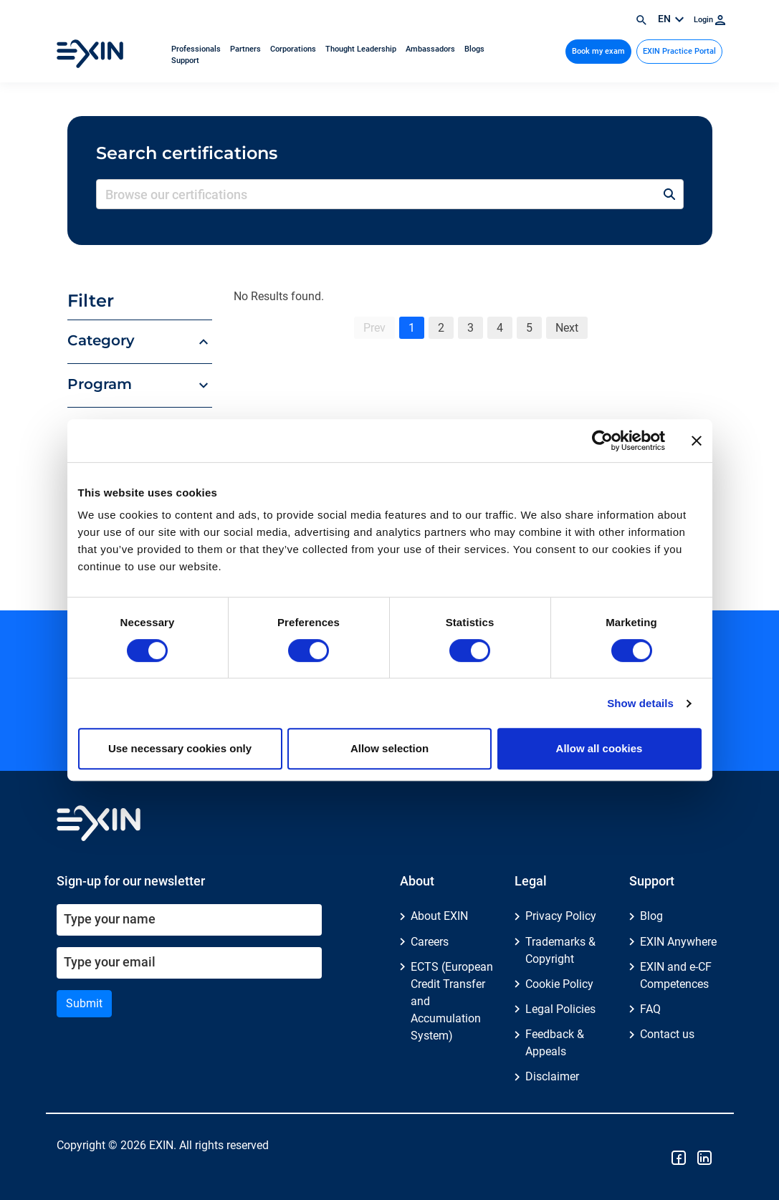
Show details (640, 703)
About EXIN (439, 916)
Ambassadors (431, 49)
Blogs (474, 49)
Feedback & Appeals (554, 1042)
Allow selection (389, 748)
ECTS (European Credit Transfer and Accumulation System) (452, 1001)
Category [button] (101, 340)
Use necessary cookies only (180, 748)
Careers (430, 942)
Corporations (294, 49)
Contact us (667, 1034)
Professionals (197, 49)
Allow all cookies (599, 748)
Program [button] (99, 384)
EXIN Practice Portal (679, 51)
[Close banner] (697, 441)
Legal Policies (560, 1009)
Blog (651, 916)
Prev (374, 328)
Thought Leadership (361, 49)
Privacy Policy (560, 916)
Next (566, 328)
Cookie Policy (559, 984)
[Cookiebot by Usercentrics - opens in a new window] (602, 440)
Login (709, 19)
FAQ (650, 1009)
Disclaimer (552, 1076)
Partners (246, 49)
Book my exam (598, 51)
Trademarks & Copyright (560, 950)
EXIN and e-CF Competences (676, 975)
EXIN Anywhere (678, 942)
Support (185, 60)
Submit (84, 1003)
